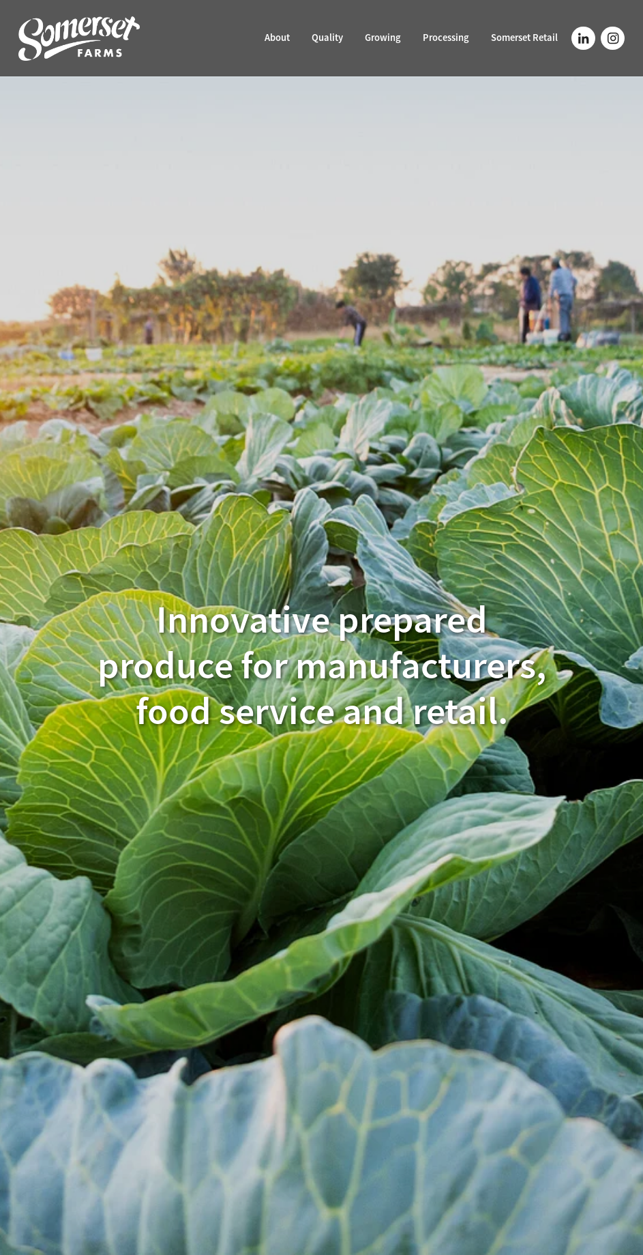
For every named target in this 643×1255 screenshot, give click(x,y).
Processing (446, 37)
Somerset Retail (524, 37)
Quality (327, 37)
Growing (383, 37)
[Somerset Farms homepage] (79, 38)
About (277, 37)
